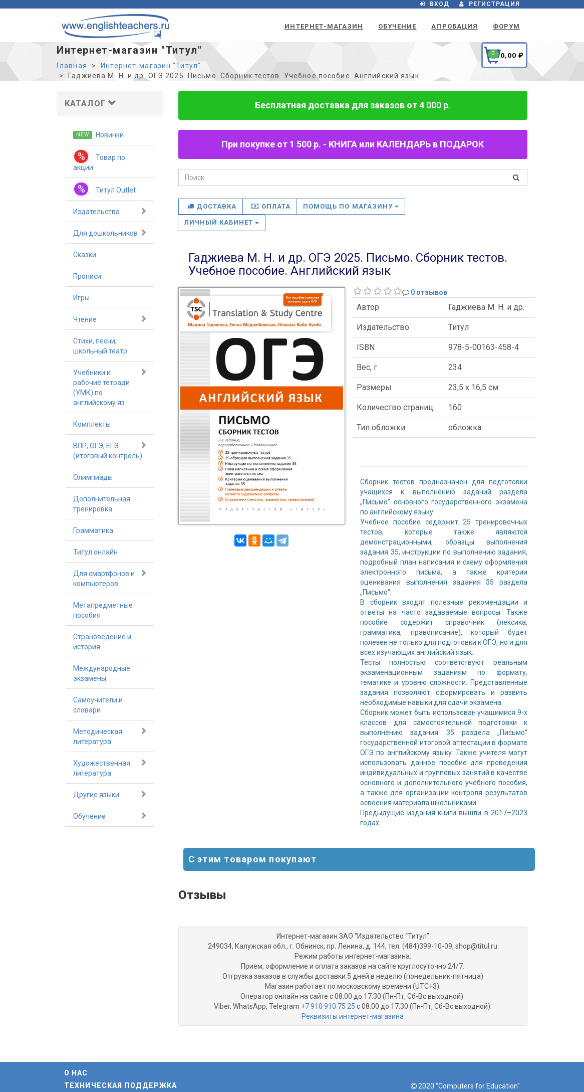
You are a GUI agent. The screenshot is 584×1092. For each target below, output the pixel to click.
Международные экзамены (101, 673)
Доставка (211, 206)
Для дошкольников (110, 232)
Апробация (454, 26)
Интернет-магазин (323, 26)
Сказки (84, 255)
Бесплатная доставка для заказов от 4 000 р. (353, 105)
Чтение (110, 318)
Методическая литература (110, 736)
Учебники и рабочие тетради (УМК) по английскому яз (110, 387)
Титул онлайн (95, 552)
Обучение (397, 26)
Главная (72, 66)
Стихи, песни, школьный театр (100, 346)
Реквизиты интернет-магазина (353, 1016)
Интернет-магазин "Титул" (151, 66)
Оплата (270, 206)
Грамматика (93, 530)
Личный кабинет (221, 222)
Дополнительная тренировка (101, 504)
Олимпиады (93, 477)
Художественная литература (110, 767)
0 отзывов (429, 292)
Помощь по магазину (351, 206)
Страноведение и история (102, 642)
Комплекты (92, 424)
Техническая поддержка (120, 1085)
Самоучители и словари (98, 705)
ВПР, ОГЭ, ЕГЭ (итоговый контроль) (110, 450)
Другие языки (110, 794)
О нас (76, 1073)
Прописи (87, 276)
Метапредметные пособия (103, 610)
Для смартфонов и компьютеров (110, 578)
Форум (506, 26)
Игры (81, 298)
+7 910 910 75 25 (328, 1006)
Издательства (110, 211)
